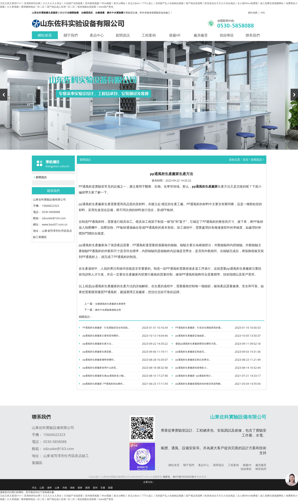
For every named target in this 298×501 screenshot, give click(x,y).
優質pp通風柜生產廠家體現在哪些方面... (196, 343)
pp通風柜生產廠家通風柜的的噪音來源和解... (198, 383)
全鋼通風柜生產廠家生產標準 (110, 303)
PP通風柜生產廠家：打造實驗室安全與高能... (106, 327)
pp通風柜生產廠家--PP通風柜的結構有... (103, 383)
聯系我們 (253, 35)
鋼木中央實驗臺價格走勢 (108, 309)
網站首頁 (45, 35)
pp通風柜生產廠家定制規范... (190, 351)
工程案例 (149, 35)
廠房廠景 (201, 35)
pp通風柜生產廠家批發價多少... (191, 367)
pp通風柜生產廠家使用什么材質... (100, 367)
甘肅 (102, 487)
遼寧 (49, 487)
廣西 (87, 487)
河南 (64, 487)
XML (263, 12)
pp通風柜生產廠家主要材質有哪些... (101, 335)
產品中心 (97, 35)
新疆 (110, 487)
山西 (41, 487)
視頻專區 (227, 35)
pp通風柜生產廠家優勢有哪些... (99, 359)
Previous (3, 95)
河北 (34, 487)
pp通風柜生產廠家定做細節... (190, 335)
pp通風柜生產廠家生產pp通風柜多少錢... (104, 375)
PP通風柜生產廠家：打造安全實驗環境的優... (198, 327)
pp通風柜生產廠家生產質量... (98, 351)
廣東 (80, 487)
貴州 (95, 487)
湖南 (72, 487)
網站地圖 (252, 12)
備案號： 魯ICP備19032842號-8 (179, 476)
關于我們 (71, 35)
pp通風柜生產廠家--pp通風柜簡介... (194, 375)
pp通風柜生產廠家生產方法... (98, 343)
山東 (57, 487)
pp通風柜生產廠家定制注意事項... (193, 359)
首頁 (245, 159)
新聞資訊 (123, 35)
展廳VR (174, 35)
